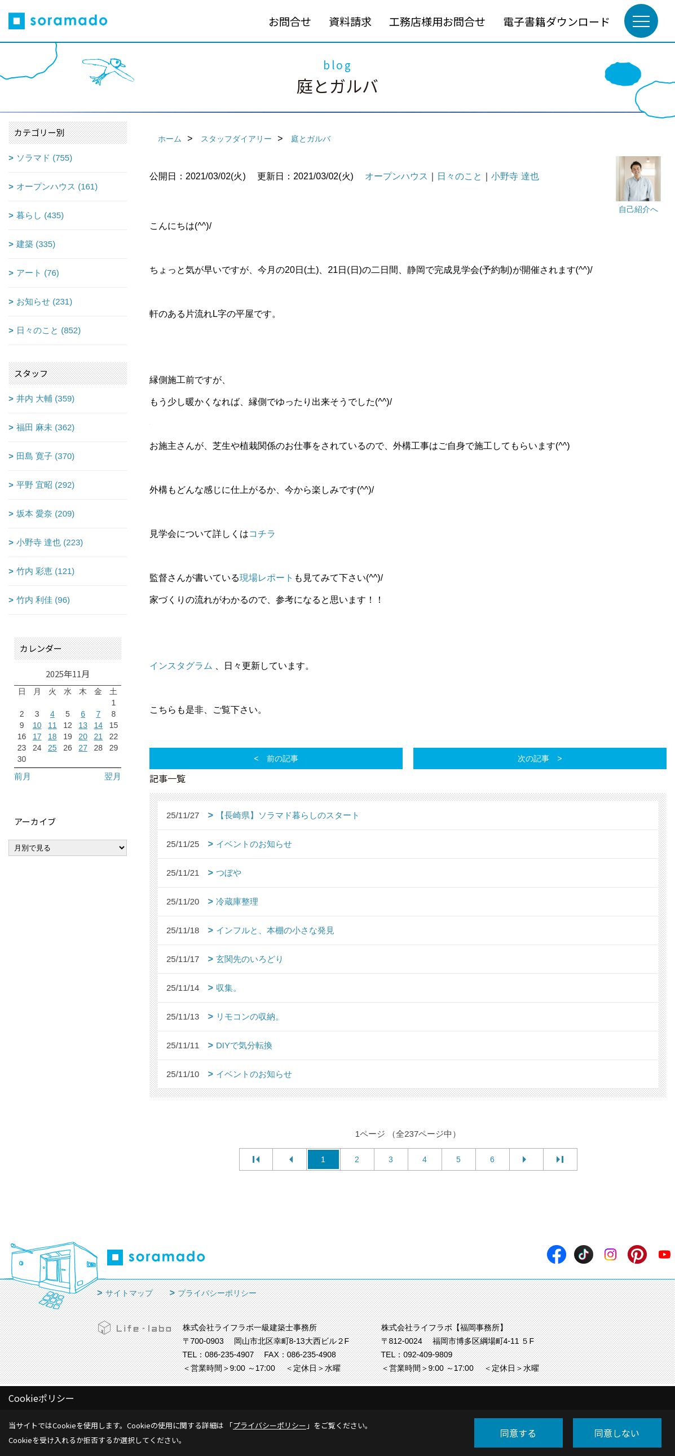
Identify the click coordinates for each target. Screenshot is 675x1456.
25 (52, 747)
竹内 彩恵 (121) (45, 571)
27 (82, 747)
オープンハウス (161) (57, 186)
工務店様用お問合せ (437, 21)
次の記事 (533, 758)
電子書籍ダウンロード (556, 21)
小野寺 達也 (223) (49, 542)
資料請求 (350, 21)
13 (82, 725)
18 (52, 736)
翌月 (112, 776)
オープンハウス (396, 176)
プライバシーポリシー (217, 1293)
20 (82, 736)
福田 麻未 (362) (45, 427)
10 (37, 725)
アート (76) (37, 272)
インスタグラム (181, 665)
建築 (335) (35, 244)
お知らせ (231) (44, 301)
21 (98, 736)
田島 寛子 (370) (45, 456)
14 (98, 725)
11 (52, 725)
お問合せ (289, 21)
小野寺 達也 (515, 176)
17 (37, 736)
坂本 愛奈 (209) (45, 513)
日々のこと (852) (48, 330)
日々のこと (459, 176)
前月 (22, 776)
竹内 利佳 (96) (43, 600)
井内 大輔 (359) (45, 398)
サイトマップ (129, 1293)
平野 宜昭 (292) (45, 484)
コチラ (262, 534)
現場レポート (267, 578)
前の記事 (282, 758)
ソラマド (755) (44, 157)
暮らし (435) (40, 215)
